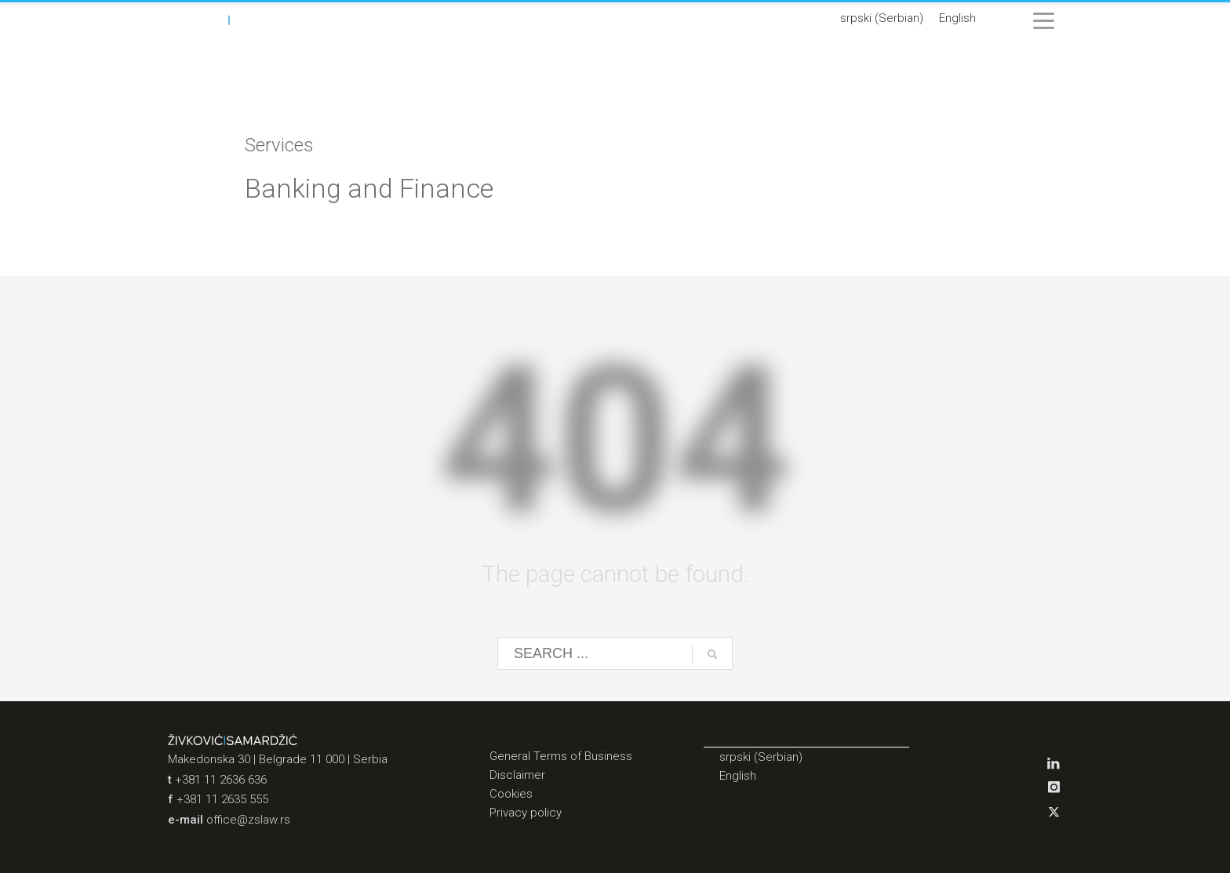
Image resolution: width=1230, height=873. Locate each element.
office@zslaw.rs (248, 820)
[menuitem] (881, 19)
